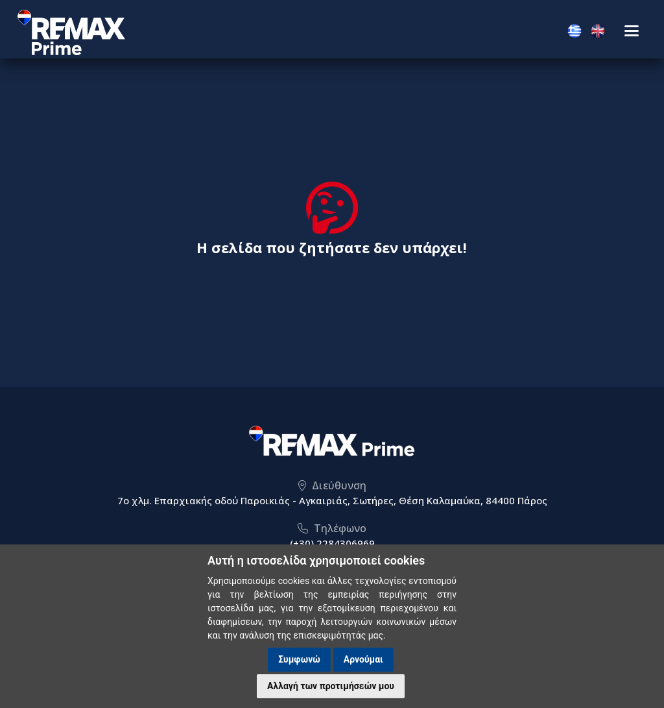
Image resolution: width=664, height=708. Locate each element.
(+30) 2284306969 (332, 543)
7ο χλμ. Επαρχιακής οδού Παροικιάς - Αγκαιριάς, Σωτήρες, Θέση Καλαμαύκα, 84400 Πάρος (332, 500)
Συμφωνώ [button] (299, 659)
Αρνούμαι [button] (363, 659)
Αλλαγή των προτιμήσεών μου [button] (330, 686)
